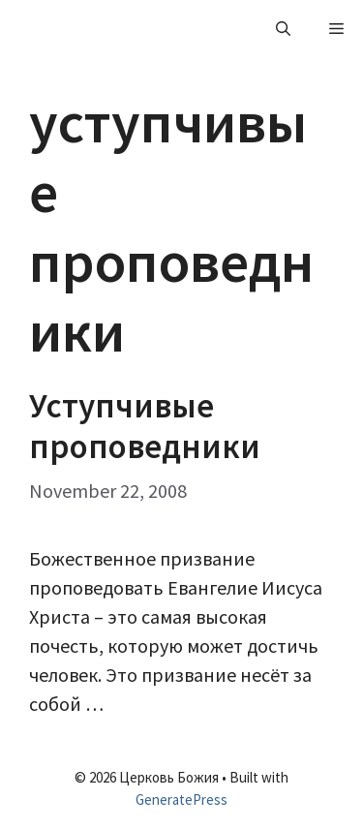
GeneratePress (181, 799)
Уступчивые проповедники (144, 426)
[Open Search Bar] (283, 29)
